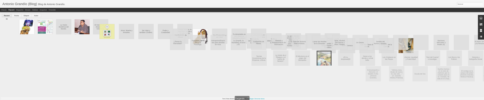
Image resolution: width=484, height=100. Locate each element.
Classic (4, 10)
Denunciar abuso (259, 98)
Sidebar (35, 10)
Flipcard (11, 10)
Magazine (19, 10)
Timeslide (52, 10)
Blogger (251, 98)
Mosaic (27, 10)
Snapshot (43, 10)
